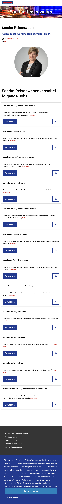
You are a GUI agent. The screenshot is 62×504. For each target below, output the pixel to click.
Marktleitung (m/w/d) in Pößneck (15, 234)
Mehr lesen (32, 115)
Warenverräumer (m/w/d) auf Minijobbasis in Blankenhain (25, 389)
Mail (4, 41)
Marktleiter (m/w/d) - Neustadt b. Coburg (18, 157)
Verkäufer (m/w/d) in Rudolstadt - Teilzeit (19, 106)
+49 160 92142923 (10, 39)
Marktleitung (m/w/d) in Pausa (14, 131)
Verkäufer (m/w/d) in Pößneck (14, 312)
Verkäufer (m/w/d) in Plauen (14, 183)
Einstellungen (12, 497)
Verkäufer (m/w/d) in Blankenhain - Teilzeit (19, 209)
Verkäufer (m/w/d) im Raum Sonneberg (18, 286)
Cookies (19, 460)
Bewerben (10, 122)
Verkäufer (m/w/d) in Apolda (14, 337)
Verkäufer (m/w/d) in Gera (13, 363)
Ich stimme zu (31, 491)
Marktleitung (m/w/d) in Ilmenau (15, 260)
